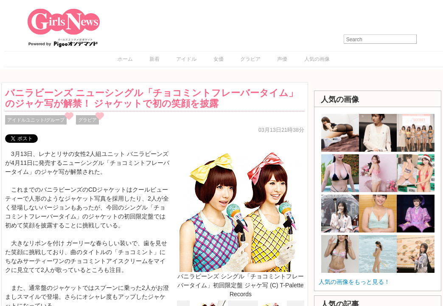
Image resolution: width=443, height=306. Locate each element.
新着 (154, 59)
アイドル (186, 59)
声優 (282, 59)
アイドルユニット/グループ (35, 119)
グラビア (250, 59)
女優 (218, 59)
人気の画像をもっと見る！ (354, 281)
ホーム (125, 59)
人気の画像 (317, 59)
